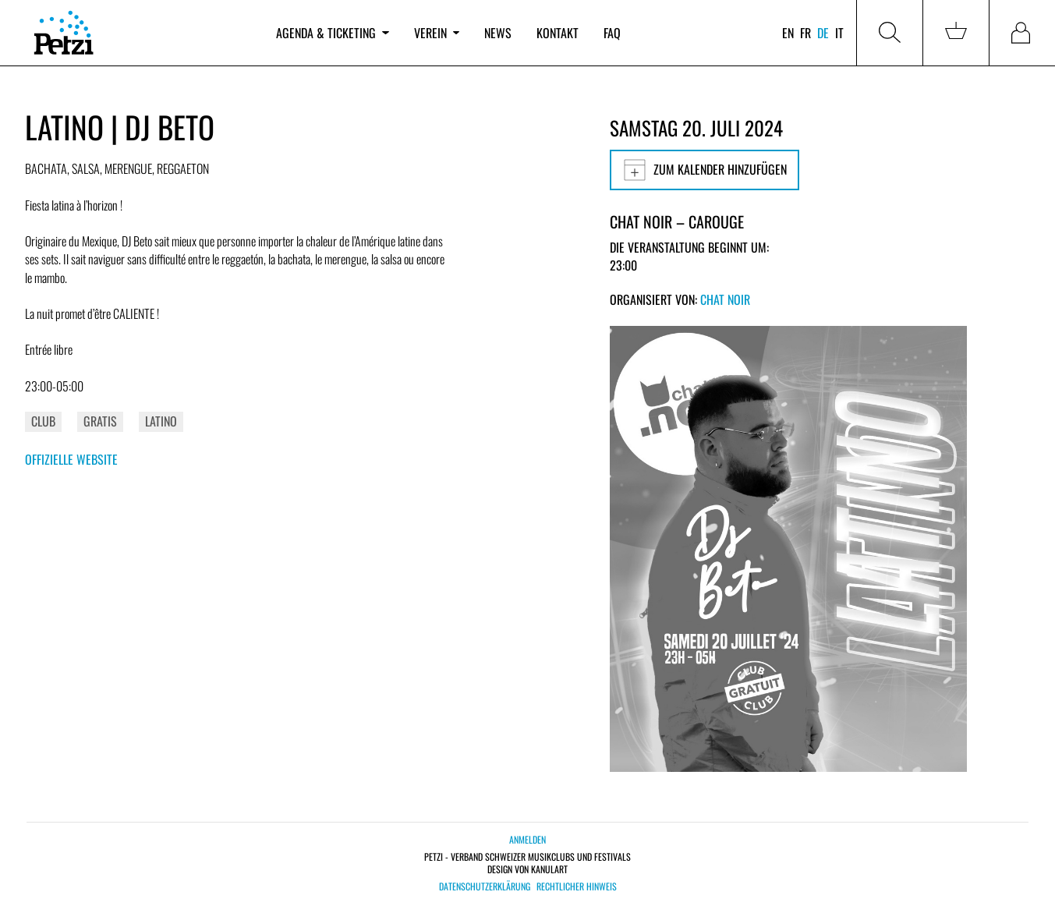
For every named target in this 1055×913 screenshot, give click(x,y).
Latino (161, 421)
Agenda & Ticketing (332, 32)
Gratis (100, 421)
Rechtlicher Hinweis (576, 886)
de (823, 32)
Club (43, 421)
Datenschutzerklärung (484, 886)
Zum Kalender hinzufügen (704, 169)
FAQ (612, 32)
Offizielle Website (71, 459)
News (498, 32)
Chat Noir (725, 299)
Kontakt (557, 32)
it (839, 32)
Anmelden (527, 839)
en (788, 32)
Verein (436, 32)
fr (805, 32)
